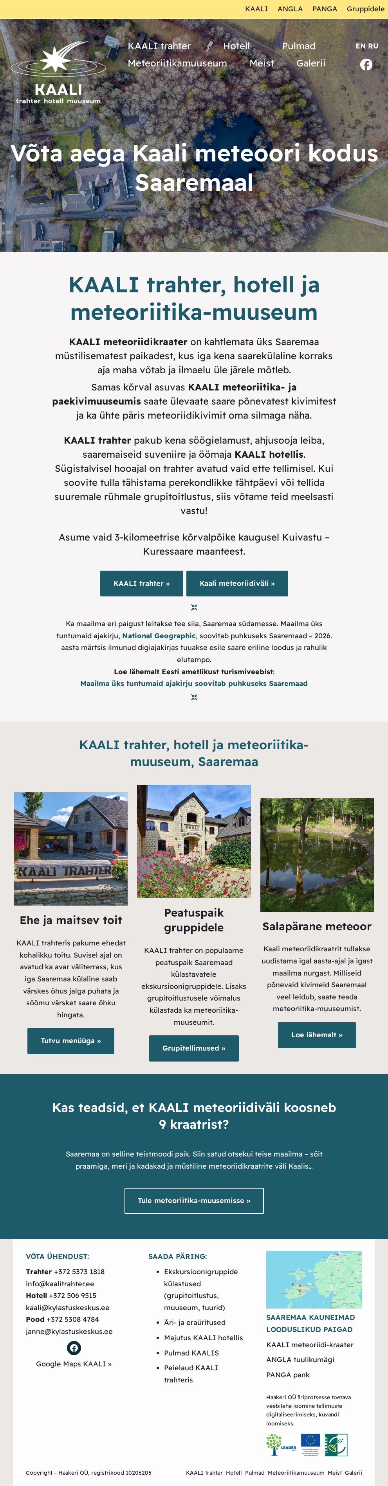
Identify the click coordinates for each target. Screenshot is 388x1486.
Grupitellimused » (194, 1048)
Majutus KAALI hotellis (203, 1337)
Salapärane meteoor (317, 926)
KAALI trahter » (142, 583)
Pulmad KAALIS (191, 1352)
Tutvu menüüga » (71, 1040)
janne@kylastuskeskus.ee (69, 1331)
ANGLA (290, 8)
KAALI (256, 8)
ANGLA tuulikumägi (300, 1359)
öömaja (251, 454)
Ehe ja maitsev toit (71, 920)
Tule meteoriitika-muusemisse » (194, 1200)
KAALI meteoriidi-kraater (310, 1344)
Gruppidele (366, 8)
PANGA (324, 8)
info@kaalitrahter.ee (60, 1283)
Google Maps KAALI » (74, 1363)
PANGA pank (288, 1374)
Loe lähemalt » (317, 1034)
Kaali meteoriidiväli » (237, 583)
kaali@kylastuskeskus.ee (68, 1307)
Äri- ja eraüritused (195, 1322)
